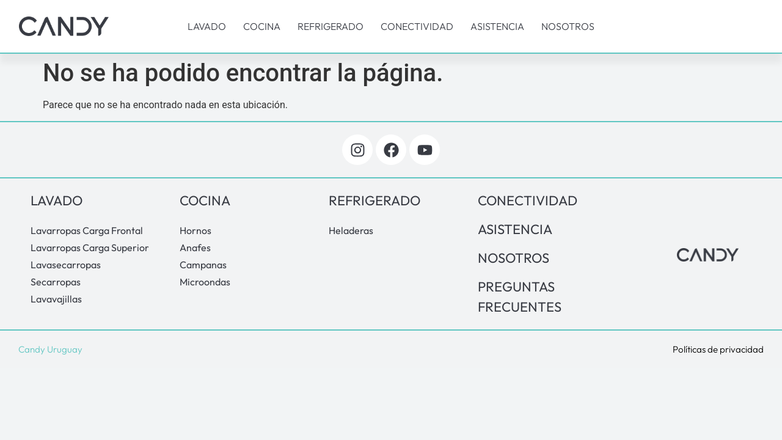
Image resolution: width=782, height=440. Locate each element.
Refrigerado (331, 26)
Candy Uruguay (50, 349)
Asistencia (497, 26)
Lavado (207, 26)
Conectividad (417, 26)
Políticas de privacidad (718, 349)
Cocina (261, 26)
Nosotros (567, 26)
